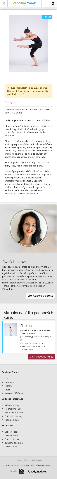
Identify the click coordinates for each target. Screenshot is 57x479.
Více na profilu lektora (40, 296)
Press (7, 389)
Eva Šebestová (14, 261)
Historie (8, 385)
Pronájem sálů (12, 419)
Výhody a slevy (12, 405)
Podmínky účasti (13, 408)
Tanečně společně (14, 442)
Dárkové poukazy (13, 416)
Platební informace (14, 412)
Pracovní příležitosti (14, 393)
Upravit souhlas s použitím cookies (28, 460)
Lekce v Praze (12, 431)
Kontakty (9, 382)
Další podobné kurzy (41, 356)
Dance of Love (12, 439)
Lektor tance (11, 446)
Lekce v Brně (11, 435)
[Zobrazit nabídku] (3, 3)
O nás (8, 378)
